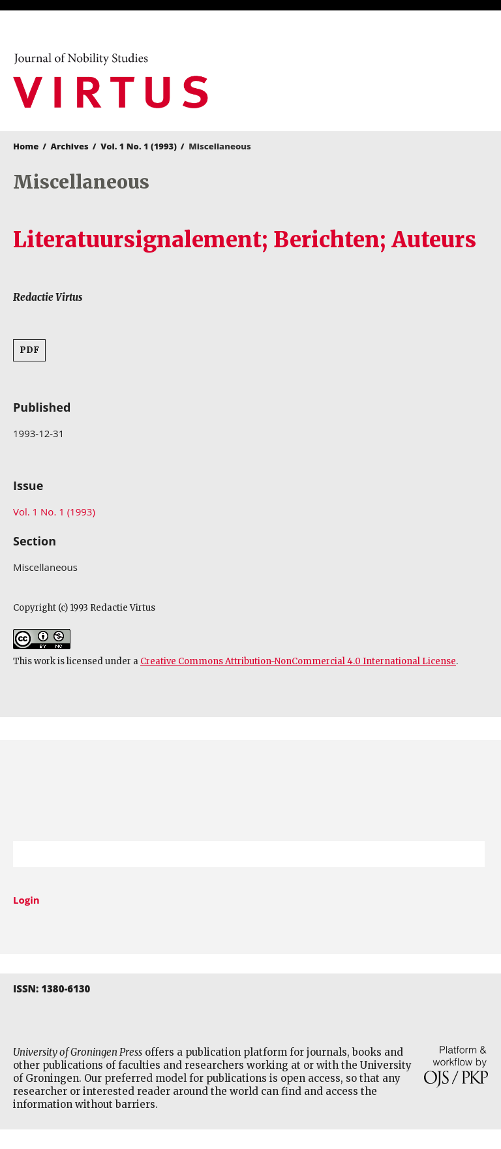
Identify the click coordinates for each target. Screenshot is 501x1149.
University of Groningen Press (372, 79)
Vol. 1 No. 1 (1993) (138, 146)
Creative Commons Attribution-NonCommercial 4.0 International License (298, 661)
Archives (70, 146)
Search (468, 854)
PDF (29, 350)
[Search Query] (232, 854)
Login (26, 899)
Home (25, 146)
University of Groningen (250, 790)
